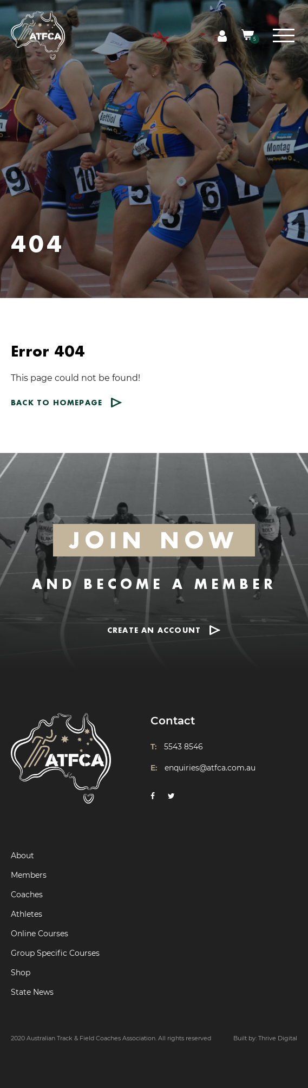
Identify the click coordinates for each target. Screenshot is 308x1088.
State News (32, 992)
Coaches (27, 894)
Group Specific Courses (55, 953)
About (22, 855)
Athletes (26, 914)
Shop (20, 972)
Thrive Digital (277, 1038)
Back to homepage (56, 402)
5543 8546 (183, 747)
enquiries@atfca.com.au (210, 768)
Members (29, 875)
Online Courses (39, 933)
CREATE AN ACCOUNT (154, 629)
